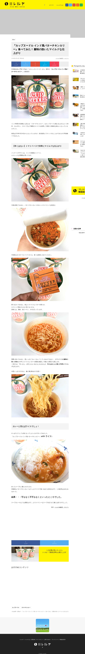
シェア (16, 64)
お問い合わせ (47, 643)
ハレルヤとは (59, 5)
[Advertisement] (24, 523)
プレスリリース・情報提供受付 (58, 643)
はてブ (44, 64)
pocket (54, 64)
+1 (35, 64)
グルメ (13, 39)
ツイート (25, 64)
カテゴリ (51, 5)
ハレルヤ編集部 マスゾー (62, 58)
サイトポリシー (39, 643)
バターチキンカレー (26, 608)
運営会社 (33, 643)
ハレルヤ (21, 643)
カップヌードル (15, 608)
